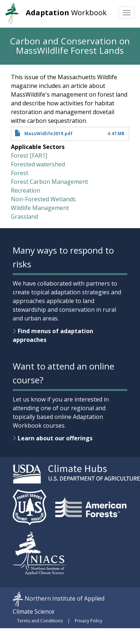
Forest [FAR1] (29, 156)
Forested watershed (38, 164)
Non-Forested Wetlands (43, 199)
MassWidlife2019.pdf (48, 133)
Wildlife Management (40, 208)
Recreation (25, 190)
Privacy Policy (88, 621)
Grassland (24, 217)
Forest (19, 173)
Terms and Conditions (40, 621)
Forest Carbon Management (49, 182)
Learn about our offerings (52, 438)
